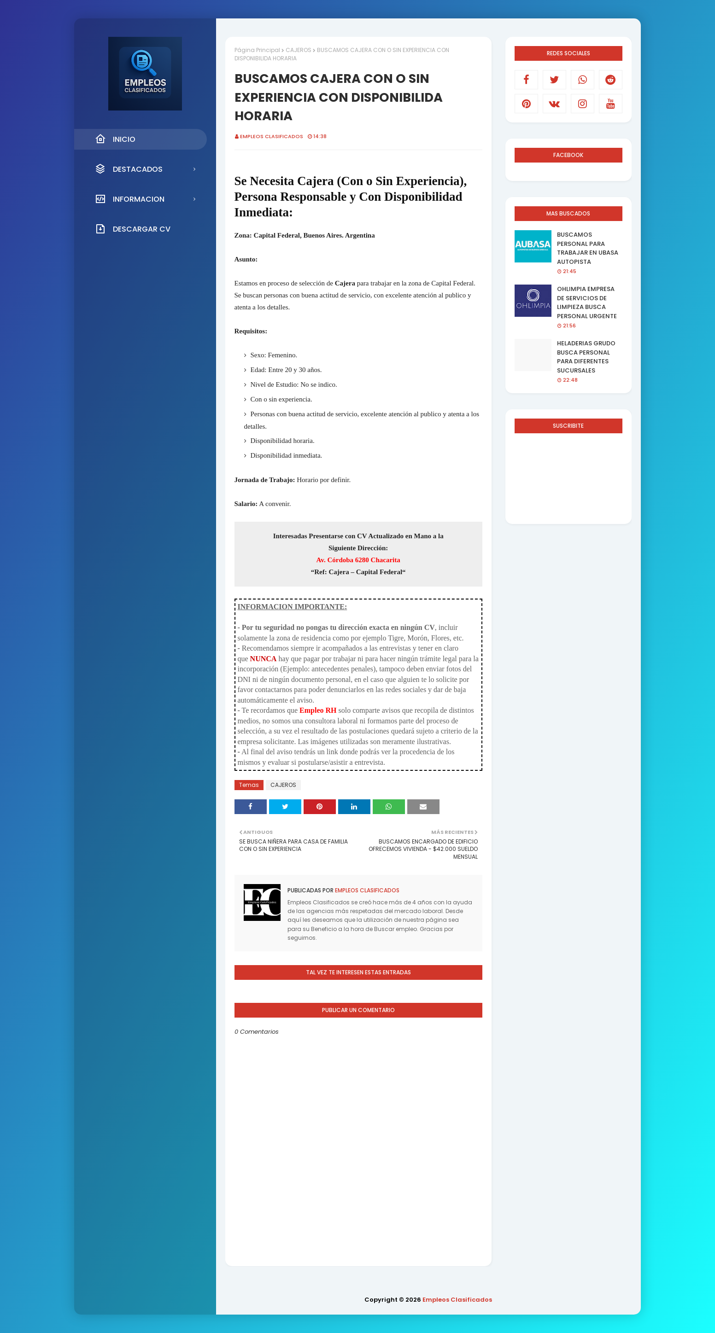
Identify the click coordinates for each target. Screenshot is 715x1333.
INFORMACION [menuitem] (129, 198)
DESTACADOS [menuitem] (129, 169)
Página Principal (257, 50)
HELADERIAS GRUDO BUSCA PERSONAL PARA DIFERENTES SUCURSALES (586, 357)
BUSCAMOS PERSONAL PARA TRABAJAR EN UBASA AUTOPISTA (587, 248)
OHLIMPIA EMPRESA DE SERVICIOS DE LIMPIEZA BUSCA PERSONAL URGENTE (587, 302)
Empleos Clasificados (271, 136)
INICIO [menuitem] (115, 139)
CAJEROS (298, 50)
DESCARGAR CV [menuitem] (132, 228)
